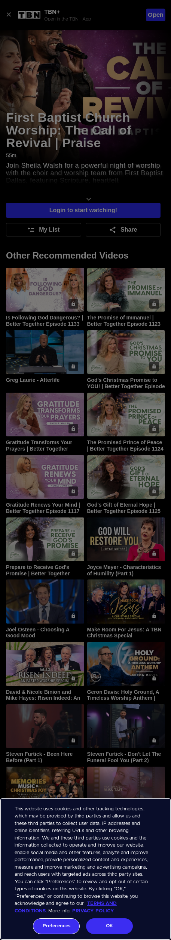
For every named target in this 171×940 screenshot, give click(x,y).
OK (109, 926)
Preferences (56, 926)
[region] (85, 869)
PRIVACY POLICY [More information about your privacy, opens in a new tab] (93, 911)
